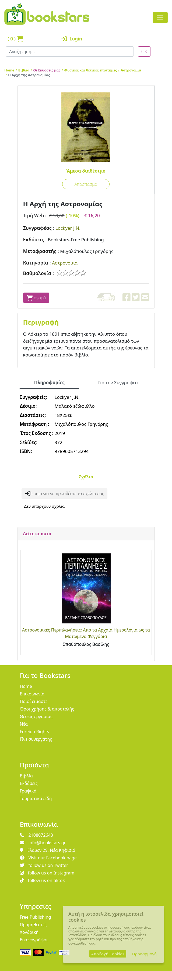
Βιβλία (24, 70)
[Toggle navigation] (160, 17)
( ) (15, 39)
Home (9, 70)
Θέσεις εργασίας (36, 716)
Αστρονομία (131, 70)
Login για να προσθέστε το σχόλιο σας (64, 493)
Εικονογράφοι (34, 940)
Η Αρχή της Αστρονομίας (29, 75)
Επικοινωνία (32, 694)
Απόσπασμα (85, 184)
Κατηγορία (35, 262)
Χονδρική (29, 932)
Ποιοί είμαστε (34, 701)
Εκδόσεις (33, 239)
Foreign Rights (34, 732)
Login (71, 39)
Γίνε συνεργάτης (36, 739)
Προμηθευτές (33, 925)
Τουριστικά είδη (36, 798)
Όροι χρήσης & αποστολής (47, 709)
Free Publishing (35, 917)
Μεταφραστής (40, 251)
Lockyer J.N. (67, 228)
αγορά (36, 298)
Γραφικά (28, 791)
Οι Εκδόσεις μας (47, 70)
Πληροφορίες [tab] (49, 382)
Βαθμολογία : (38, 273)
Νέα (24, 724)
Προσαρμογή (144, 953)
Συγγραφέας (37, 228)
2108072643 (36, 835)
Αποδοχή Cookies (107, 953)
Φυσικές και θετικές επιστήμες (90, 70)
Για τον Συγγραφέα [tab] (118, 382)
